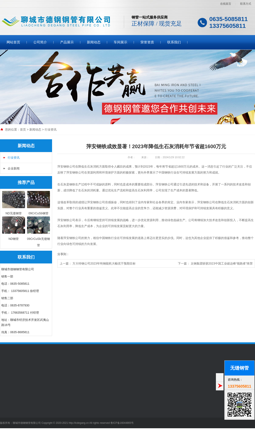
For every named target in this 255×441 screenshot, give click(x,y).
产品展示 (67, 42)
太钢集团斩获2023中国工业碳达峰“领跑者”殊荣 (222, 263)
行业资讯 (51, 129)
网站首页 (13, 42)
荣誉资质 (147, 42)
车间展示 (120, 42)
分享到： (63, 254)
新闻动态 (94, 42)
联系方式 (245, 3)
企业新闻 (14, 168)
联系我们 (174, 42)
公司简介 (40, 42)
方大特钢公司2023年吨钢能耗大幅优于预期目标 (104, 263)
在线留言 (225, 3)
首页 (23, 129)
